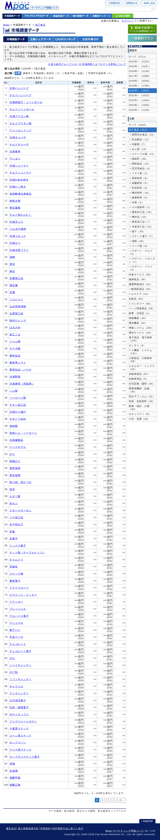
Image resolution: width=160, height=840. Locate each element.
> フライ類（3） (139, 173)
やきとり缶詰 (18, 418)
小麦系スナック (19, 728)
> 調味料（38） (138, 159)
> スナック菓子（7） (141, 236)
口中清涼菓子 (18, 700)
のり (12, 454)
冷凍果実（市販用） (22, 383)
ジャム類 (15, 341)
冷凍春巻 (15, 151)
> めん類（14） (138, 149)
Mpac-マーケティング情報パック (124, 831)
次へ (121, 800)
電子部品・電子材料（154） (140, 339)
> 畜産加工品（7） (140, 221)
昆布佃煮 (15, 475)
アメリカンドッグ (21, 130)
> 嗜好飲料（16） (140, 192)
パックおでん (18, 447)
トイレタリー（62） (141, 303)
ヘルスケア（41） (139, 294)
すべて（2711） (138, 56)
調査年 (27, 73)
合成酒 (14, 770)
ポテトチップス (19, 714)
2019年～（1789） (140, 85)
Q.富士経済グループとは (62, 64)
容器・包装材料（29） (142, 401)
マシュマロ (16, 622)
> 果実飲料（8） (139, 178)
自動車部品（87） (139, 374)
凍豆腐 (14, 285)
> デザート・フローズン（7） (142, 260)
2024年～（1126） (140, 110)
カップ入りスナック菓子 (25, 756)
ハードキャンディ (21, 665)
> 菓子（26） (137, 231)
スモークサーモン (21, 510)
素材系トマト (18, 362)
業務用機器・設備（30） (139, 390)
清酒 (12, 763)
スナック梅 (16, 573)
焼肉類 (14, 426)
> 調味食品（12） (140, 163)
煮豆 (12, 264)
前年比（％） (54, 73)
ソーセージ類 (18, 397)
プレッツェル (18, 608)
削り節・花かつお (21, 482)
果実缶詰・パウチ (21, 369)
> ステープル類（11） (142, 154)
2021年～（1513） (140, 95)
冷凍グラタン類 (19, 116)
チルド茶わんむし (21, 214)
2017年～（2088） (140, 76)
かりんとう (16, 559)
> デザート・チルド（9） (141, 252)
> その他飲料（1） (140, 207)
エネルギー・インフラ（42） (142, 367)
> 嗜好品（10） (138, 217)
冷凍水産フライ (19, 250)
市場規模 (38, 73)
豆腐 (12, 292)
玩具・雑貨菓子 (19, 707)
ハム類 (14, 390)
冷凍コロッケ (18, 236)
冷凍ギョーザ (18, 137)
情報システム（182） (141, 328)
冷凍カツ (15, 242)
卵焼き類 (15, 200)
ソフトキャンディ (21, 679)
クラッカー (16, 601)
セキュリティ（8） (140, 414)
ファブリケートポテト (23, 721)
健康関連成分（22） (141, 284)
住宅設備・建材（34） (142, 383)
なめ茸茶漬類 (18, 306)
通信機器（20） (138, 323)
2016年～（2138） (140, 71)
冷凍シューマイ (19, 165)
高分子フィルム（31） (142, 396)
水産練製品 (16, 440)
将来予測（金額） (75, 73)
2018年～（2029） (140, 81)
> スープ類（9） (139, 246)
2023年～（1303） (140, 105)
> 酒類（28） (137, 241)
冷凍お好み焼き (19, 179)
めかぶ (14, 503)
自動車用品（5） (138, 379)
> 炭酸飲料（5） (139, 183)
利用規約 (45, 828)
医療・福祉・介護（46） (139, 407)
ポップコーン (18, 742)
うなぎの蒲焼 (18, 228)
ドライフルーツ (19, 587)
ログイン (127, 21)
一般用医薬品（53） (141, 289)
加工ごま (15, 334)
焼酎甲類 (15, 777)
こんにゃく (16, 299)
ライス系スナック (21, 749)
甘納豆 (14, 566)
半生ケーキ (16, 636)
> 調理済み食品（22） (142, 134)
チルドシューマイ (21, 172)
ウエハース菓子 (19, 616)
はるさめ (15, 327)
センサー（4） (137, 345)
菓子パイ (15, 630)
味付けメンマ (18, 320)
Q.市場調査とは (88, 64)
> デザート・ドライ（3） (141, 268)
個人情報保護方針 (28, 828)
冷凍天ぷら (16, 221)
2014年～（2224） (140, 61)
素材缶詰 (15, 355)
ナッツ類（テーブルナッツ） (27, 552)
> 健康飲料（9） (139, 197)
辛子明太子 (16, 524)
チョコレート (18, 644)
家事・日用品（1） (140, 313)
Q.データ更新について (113, 64)
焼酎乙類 (15, 784)
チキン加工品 (18, 404)
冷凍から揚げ (18, 411)
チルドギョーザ (19, 144)
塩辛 (12, 489)
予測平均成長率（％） (101, 73)
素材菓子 (15, 580)
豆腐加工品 (16, 278)
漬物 (12, 257)
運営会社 (11, 828)
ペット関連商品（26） (142, 308)
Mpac (6, 25)
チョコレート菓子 (21, 651)
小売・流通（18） (139, 419)
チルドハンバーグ (21, 95)
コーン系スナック (21, 735)
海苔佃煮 (15, 468)
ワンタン (15, 158)
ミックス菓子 (18, 545)
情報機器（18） (138, 318)
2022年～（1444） (140, 100)
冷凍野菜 (15, 376)
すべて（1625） (138, 125)
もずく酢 (15, 496)
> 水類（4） (136, 202)
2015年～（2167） (140, 66)
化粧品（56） (137, 298)
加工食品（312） (139, 129)
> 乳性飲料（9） (139, 188)
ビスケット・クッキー (23, 594)
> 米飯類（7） (137, 144)
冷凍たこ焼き (18, 186)
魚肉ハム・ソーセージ (23, 432)
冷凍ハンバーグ (19, 88)
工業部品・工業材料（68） (140, 360)
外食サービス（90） (141, 274)
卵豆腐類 (15, 207)
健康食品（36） (138, 279)
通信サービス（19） (141, 332)
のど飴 (14, 672)
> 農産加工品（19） (141, 212)
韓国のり (15, 461)
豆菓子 (14, 538)
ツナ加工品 (16, 517)
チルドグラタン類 (21, 123)
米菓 (12, 531)
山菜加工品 (16, 313)
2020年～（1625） (140, 90)
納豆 (12, 271)
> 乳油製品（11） (140, 139)
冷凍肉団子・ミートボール (26, 102)
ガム (12, 658)
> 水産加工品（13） (141, 226)
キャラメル (16, 686)
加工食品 (40, 25)
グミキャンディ (19, 693)
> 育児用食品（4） (140, 168)
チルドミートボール (22, 109)
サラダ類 (15, 348)
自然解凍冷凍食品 (21, 193)
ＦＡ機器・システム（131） (140, 352)
